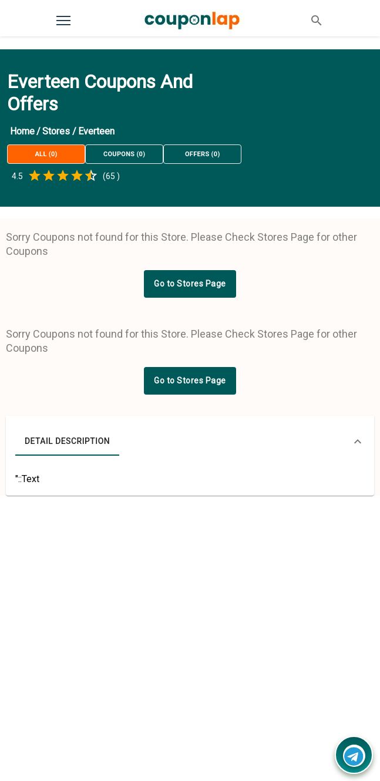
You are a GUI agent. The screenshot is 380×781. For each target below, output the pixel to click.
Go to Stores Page (190, 283)
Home (22, 131)
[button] (190, 441)
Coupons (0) (124, 154)
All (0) (46, 154)
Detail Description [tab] (67, 441)
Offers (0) (202, 154)
